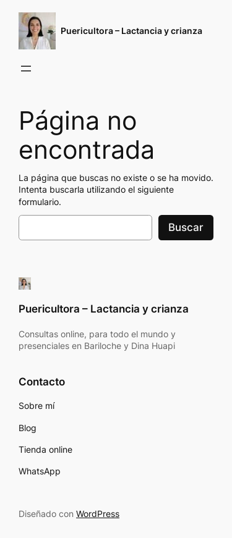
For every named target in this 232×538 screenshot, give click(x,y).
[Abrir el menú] (26, 68)
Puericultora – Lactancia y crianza (131, 30)
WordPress (97, 513)
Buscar (186, 227)
